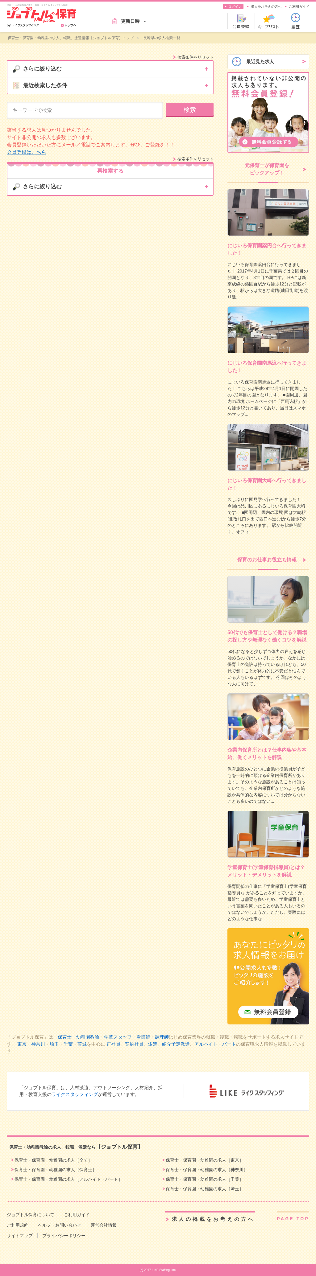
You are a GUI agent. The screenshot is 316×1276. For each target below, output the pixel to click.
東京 (22, 1044)
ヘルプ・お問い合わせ (59, 1225)
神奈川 (38, 1044)
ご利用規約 (17, 1225)
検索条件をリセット (195, 57)
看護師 (143, 1037)
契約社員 (134, 1044)
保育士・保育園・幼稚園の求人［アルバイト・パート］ (69, 1179)
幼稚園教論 (87, 1037)
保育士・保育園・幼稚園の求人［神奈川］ (207, 1169)
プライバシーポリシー (63, 1235)
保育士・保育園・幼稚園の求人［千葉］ (204, 1179)
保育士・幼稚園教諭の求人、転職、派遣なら (76, 1147)
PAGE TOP (293, 1218)
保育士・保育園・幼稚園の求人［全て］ (53, 1160)
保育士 (65, 1037)
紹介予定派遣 (176, 1044)
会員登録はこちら (26, 152)
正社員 (113, 1044)
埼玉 (54, 1044)
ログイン (235, 6)
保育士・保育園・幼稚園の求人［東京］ (204, 1160)
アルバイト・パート (215, 1044)
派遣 (152, 1044)
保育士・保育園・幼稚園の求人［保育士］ (56, 1169)
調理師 (162, 1037)
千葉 (68, 1044)
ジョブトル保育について (30, 1214)
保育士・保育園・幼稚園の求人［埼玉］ (204, 1188)
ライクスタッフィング (75, 1094)
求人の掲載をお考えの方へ (213, 1219)
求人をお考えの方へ (266, 6)
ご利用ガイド (299, 6)
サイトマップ (20, 1235)
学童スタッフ (118, 1037)
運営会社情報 (104, 1225)
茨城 (82, 1044)
